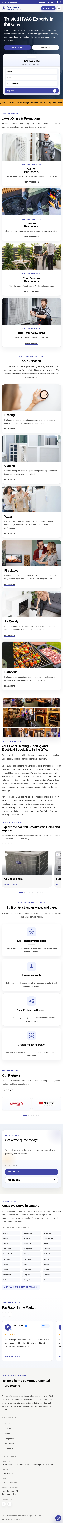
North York (6, 1259)
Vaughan (6, 1238)
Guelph (46, 1280)
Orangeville (27, 1280)
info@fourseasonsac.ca (11, 1482)
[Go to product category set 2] (24, 893)
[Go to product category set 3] (27, 893)
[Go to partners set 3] (31, 1115)
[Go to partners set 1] (25, 1115)
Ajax (25, 1264)
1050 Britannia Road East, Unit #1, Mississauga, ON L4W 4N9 (27, 1465)
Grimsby (26, 1254)
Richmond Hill (48, 1238)
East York (47, 1259)
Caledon (47, 1275)
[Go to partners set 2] (28, 1115)
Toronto (5, 1233)
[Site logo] (11, 8)
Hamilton (47, 1249)
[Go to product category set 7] (37, 893)
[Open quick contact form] (58, 1518)
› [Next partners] (10, 1090)
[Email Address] (31, 83)
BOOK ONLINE (17, 47)
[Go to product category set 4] (29, 893)
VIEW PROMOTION (31, 182)
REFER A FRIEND (31, 343)
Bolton (5, 1280)
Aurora (46, 1269)
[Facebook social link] (57, 2)
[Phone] (31, 77)
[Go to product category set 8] (40, 893)
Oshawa (5, 1269)
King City (27, 1275)
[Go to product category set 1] (21, 893)
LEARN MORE (9, 429)
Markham (27, 1238)
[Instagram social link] (60, 2)
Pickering (6, 1264)
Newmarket (7, 1275)
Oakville (5, 1243)
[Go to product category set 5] (32, 893)
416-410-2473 (45, 47)
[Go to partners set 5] (36, 1115)
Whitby (46, 1264)
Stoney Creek (7, 1254)
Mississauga (28, 1233)
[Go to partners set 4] (33, 1115)
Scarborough (28, 1259)
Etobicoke (47, 1254)
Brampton (47, 1233)
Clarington (27, 1269)
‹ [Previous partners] (4, 1090)
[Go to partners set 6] (39, 1115)
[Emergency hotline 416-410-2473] (47, 2)
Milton (46, 1243)
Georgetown (28, 1249)
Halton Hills (7, 1249)
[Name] (31, 71)
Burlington (27, 1243)
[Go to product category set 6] (35, 893)
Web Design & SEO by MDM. (12, 1519)
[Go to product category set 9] (42, 893)
